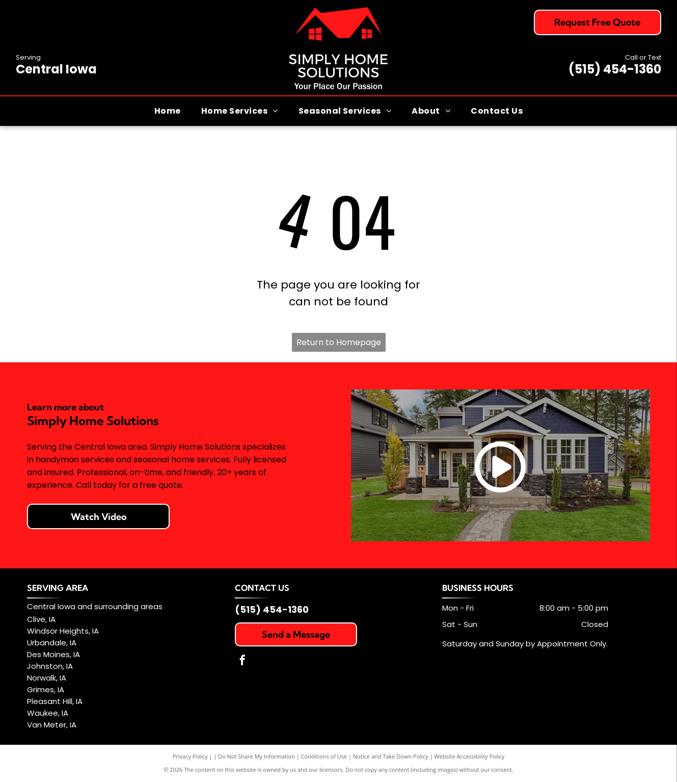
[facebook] (242, 661)
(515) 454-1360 (614, 69)
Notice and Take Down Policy (390, 756)
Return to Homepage (338, 342)
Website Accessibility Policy (469, 756)
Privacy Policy (190, 756)
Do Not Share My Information (256, 756)
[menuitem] (167, 110)
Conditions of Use (324, 756)
